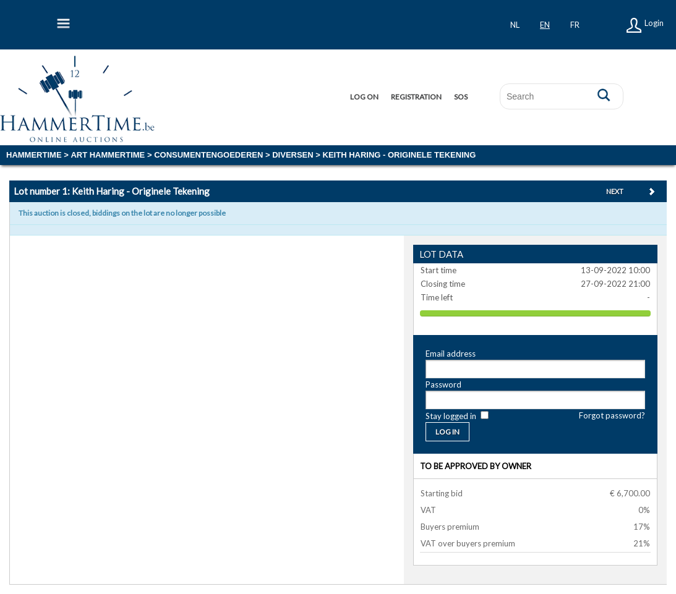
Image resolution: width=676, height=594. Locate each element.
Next (614, 191)
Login (654, 23)
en (545, 25)
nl (515, 25)
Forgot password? (612, 415)
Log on (364, 96)
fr (575, 25)
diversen (292, 154)
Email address (451, 354)
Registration (416, 96)
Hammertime (34, 154)
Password (443, 384)
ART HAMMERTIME (108, 154)
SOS (461, 96)
